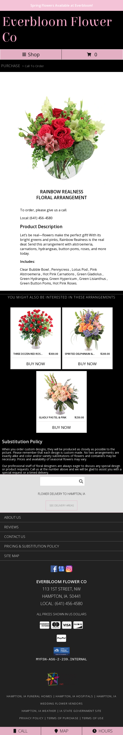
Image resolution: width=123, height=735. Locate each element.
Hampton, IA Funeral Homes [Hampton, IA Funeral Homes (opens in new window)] (29, 696)
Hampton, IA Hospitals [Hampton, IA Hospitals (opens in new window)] (74, 696)
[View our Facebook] (54, 570)
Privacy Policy (31, 718)
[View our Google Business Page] (61, 570)
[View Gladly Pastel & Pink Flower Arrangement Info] (61, 394)
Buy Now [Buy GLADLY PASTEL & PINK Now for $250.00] (61, 427)
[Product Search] (62, 481)
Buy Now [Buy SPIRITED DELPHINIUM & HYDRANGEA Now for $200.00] (87, 363)
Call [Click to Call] (21, 731)
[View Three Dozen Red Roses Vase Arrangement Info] (35, 330)
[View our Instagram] (69, 570)
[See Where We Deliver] (61, 505)
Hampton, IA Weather (39, 711)
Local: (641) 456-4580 (36, 218)
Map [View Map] (61, 731)
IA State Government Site (80, 711)
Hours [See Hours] (102, 731)
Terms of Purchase (62, 718)
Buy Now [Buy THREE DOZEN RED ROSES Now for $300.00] (35, 363)
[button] (62, 651)
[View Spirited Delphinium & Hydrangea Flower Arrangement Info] (87, 330)
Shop (31, 54)
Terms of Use (93, 718)
